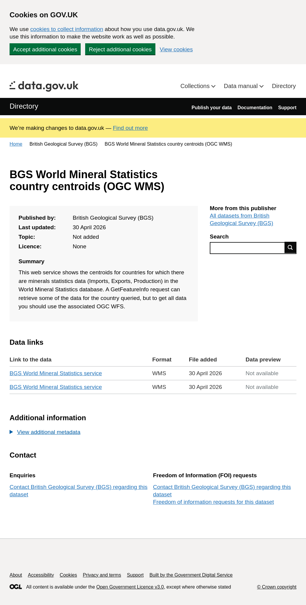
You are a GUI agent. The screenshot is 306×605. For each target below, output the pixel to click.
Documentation (255, 107)
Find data (290, 247)
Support (287, 107)
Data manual (241, 86)
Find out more (130, 128)
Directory (284, 86)
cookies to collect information (66, 29)
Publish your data (212, 107)
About (16, 575)
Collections (195, 86)
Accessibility (41, 575)
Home (16, 144)
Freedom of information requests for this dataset (213, 502)
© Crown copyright (276, 586)
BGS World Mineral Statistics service (56, 373)
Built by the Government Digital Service (190, 575)
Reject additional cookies (120, 49)
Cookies (68, 575)
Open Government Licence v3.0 (130, 586)
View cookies (176, 49)
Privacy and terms (102, 575)
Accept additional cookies (45, 49)
